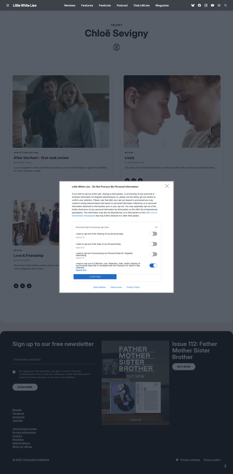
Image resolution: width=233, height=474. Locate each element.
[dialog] (116, 237)
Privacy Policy (133, 287)
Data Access (116, 287)
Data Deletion (99, 287)
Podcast (122, 5)
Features (87, 5)
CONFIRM (95, 277)
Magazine (162, 5)
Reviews (69, 5)
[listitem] (116, 227)
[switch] (153, 234)
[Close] (168, 187)
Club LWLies (142, 5)
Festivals (105, 5)
